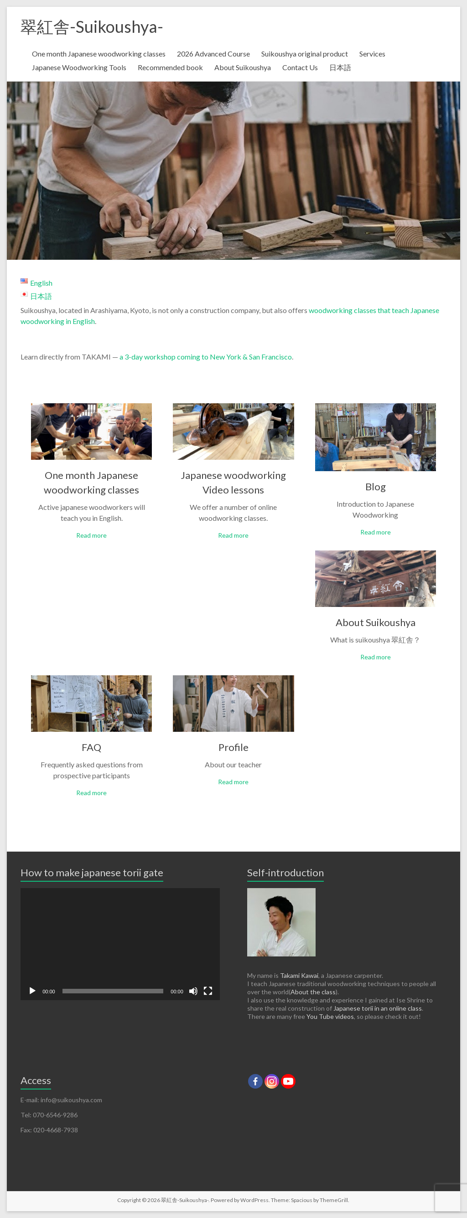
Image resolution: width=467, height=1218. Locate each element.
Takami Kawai (299, 975)
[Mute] (193, 991)
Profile (233, 747)
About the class (313, 992)
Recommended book (170, 67)
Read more (91, 535)
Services (372, 53)
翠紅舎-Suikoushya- (92, 26)
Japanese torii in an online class (377, 1008)
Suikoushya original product (304, 53)
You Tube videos (330, 1016)
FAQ (91, 747)
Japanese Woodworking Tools (79, 67)
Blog (375, 486)
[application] (120, 944)
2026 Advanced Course (213, 53)
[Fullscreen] (208, 991)
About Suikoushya (242, 67)
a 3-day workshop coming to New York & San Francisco (205, 356)
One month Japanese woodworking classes (99, 53)
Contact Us (300, 67)
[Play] (32, 991)
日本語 (340, 67)
